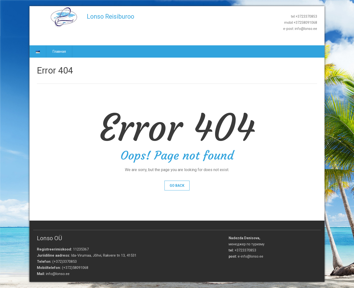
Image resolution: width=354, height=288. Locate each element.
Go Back (177, 186)
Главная (59, 51)
